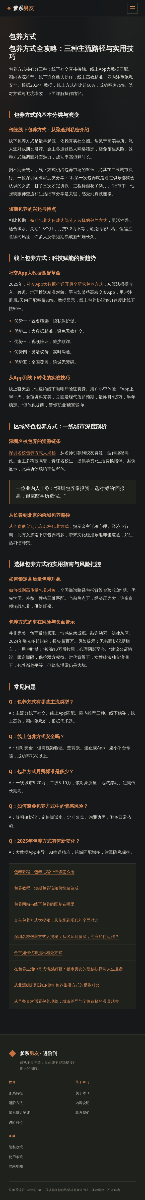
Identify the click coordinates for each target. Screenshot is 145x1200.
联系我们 (83, 1112)
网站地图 (16, 1166)
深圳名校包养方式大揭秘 (32, 453)
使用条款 (16, 1156)
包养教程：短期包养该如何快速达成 (46, 888)
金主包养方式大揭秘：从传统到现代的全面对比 (56, 920)
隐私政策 (16, 1146)
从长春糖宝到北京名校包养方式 (39, 526)
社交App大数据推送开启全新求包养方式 (65, 284)
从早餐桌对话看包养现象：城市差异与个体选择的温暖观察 (66, 1001)
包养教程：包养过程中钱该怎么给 (44, 871)
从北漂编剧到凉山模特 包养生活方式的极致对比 (57, 985)
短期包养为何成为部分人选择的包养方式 (68, 220)
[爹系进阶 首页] (20, 8)
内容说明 (83, 1102)
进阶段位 (16, 1122)
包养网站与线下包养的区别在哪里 (44, 904)
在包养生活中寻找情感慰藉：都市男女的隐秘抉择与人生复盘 (68, 969)
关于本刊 (83, 1093)
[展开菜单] (132, 8)
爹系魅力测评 (19, 1112)
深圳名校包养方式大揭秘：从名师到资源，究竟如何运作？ (66, 936)
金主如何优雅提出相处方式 (38, 952)
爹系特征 (16, 1093)
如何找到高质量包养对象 (32, 590)
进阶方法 (16, 1102)
